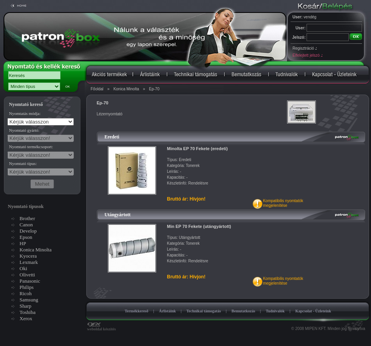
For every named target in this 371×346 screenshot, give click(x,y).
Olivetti (27, 275)
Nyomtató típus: (23, 163)
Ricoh (26, 293)
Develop (28, 231)
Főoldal (97, 89)
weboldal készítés (101, 327)
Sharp (25, 306)
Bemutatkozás (243, 311)
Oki (23, 268)
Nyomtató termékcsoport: (31, 146)
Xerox (26, 318)
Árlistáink (167, 311)
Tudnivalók (275, 311)
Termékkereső (136, 311)
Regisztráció (305, 48)
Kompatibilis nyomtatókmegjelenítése (283, 203)
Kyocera (28, 256)
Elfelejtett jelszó (307, 55)
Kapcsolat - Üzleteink (313, 311)
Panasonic (30, 281)
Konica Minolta (126, 89)
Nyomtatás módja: (25, 113)
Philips (27, 287)
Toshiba (28, 312)
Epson (26, 237)
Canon (26, 225)
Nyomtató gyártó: (24, 130)
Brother (27, 218)
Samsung (29, 300)
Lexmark (29, 262)
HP (23, 243)
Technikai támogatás (203, 311)
